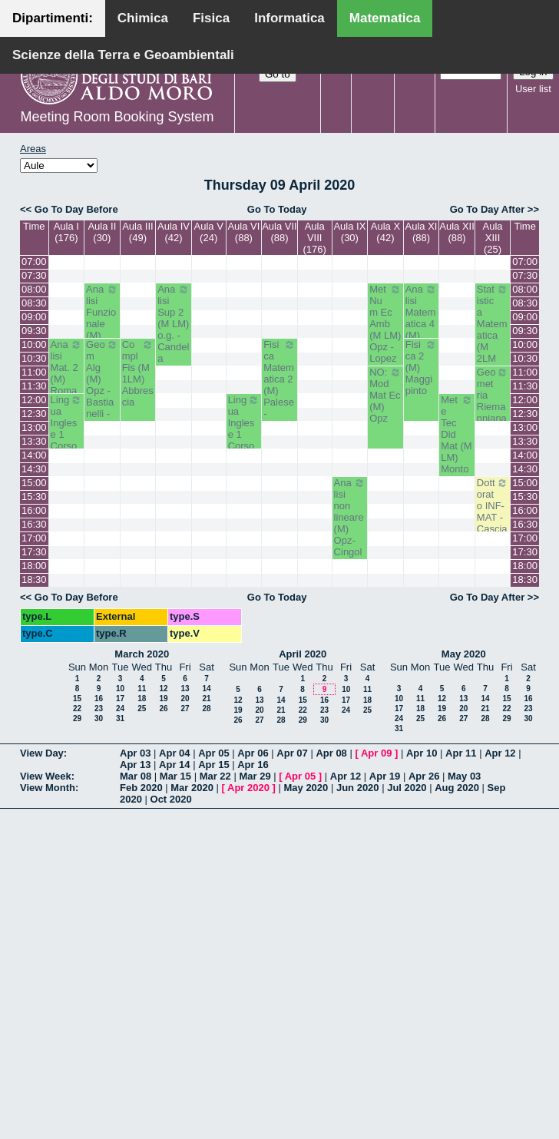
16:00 (34, 510)
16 (98, 698)
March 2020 (141, 654)
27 (184, 708)
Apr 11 (460, 753)
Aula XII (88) (457, 231)
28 (206, 708)
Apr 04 (174, 753)
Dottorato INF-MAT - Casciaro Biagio (493, 517)
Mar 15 (175, 776)
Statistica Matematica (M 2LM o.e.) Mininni (493, 335)
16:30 (34, 524)
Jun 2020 (357, 787)
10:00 (34, 344)
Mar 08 (135, 776)
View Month (47, 787)
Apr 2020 (248, 787)
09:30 (34, 330)
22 (77, 708)
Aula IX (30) (349, 231)
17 (120, 698)
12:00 (34, 400)
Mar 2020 (191, 787)
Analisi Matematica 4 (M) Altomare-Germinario (421, 335)
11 (141, 688)
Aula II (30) (102, 231)
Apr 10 (421, 753)
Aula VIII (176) (314, 237)
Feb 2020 (141, 787)
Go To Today (277, 209)
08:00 (34, 289)
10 (120, 688)
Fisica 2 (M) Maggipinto (421, 367)
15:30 (34, 496)
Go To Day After (487, 209)
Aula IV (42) (173, 231)
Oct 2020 (171, 799)
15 (77, 698)
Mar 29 (254, 776)
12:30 (34, 413)
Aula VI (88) (243, 231)
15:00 (34, 482)
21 (206, 698)
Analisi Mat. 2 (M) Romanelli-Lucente (67, 385)
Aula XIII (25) (493, 237)
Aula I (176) (66, 231)
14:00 (34, 455)
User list (533, 88)
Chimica (142, 18)
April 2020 (302, 654)
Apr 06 (252, 753)
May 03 (464, 776)
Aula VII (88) (279, 231)
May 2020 (464, 654)
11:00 (34, 372)
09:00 (34, 317)
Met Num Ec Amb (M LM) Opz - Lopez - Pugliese (385, 341)
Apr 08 (331, 753)
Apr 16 (252, 764)
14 (206, 688)
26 (163, 708)
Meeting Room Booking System (116, 116)
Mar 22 (215, 776)
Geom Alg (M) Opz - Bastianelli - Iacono (102, 385)
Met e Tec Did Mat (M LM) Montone (457, 440)
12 (163, 688)
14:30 (34, 469)
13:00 (34, 427)
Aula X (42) (385, 231)
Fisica (211, 18)
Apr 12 (500, 753)
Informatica (289, 18)
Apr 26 (423, 776)
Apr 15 (213, 764)
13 (184, 688)
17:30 (34, 552)
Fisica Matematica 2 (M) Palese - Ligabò (279, 385)
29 (77, 718)
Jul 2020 (406, 787)
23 (98, 708)
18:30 (34, 579)
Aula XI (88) (421, 231)
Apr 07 (291, 753)
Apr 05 (213, 753)
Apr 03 (135, 753)
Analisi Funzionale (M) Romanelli (102, 323)
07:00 (34, 261)
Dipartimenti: (52, 18)
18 (141, 698)
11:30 (34, 386)
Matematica (385, 18)
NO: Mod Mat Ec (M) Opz (385, 395)
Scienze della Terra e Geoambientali (123, 55)
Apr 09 (376, 753)
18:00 (34, 565)
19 (163, 698)
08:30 (34, 303)
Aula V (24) (208, 231)
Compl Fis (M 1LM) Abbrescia (138, 373)
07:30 (34, 275)
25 (141, 708)
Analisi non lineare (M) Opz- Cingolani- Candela (350, 534)
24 (120, 708)
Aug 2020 (457, 787)
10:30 (34, 358)
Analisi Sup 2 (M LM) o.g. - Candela (173, 323)
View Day (42, 753)
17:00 (34, 538)
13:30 (34, 441)
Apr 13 (135, 764)
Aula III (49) (137, 231)
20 (184, 698)
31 (120, 718)
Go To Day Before (76, 209)
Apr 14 (174, 764)
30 (98, 718)
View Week (45, 776)
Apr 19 (384, 776)
